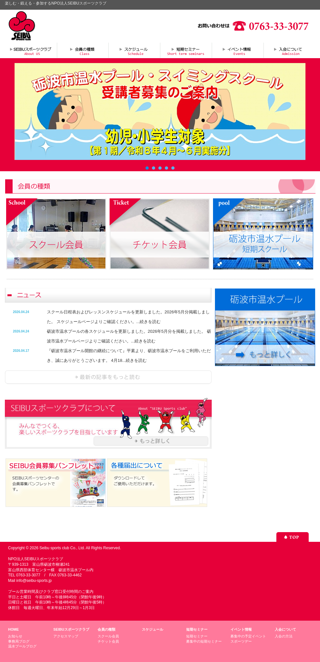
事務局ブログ (18, 641)
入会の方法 (284, 636)
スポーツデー (241, 641)
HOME (13, 629)
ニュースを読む (108, 377)
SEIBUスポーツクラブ (71, 629)
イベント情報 (237, 50)
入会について (289, 50)
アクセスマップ (65, 636)
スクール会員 (108, 636)
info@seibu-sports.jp (34, 580)
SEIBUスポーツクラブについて (31, 50)
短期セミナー (186, 50)
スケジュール (134, 50)
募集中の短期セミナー (204, 641)
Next (297, 111)
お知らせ (15, 636)
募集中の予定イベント (248, 636)
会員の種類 (82, 50)
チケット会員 (108, 641)
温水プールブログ (22, 646)
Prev (23, 111)
